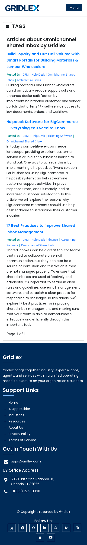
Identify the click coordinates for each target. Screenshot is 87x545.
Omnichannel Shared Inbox (24, 141)
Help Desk (38, 75)
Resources (17, 421)
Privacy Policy (19, 433)
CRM (26, 75)
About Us (16, 427)
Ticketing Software (60, 136)
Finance (53, 240)
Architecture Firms (29, 80)
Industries (16, 415)
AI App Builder (19, 408)
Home (13, 402)
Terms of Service (22, 440)
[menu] (74, 8)
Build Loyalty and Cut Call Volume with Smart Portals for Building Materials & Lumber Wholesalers (43, 60)
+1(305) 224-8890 (21, 491)
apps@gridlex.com (22, 461)
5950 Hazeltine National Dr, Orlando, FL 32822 (28, 481)
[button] (7, 26)
